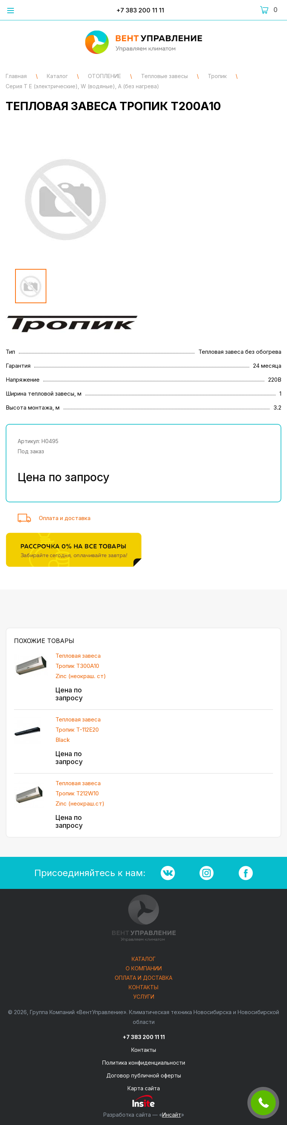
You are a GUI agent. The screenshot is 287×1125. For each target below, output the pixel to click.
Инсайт (171, 1114)
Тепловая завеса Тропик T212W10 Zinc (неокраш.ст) (79, 793)
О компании (144, 969)
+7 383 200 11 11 (140, 10)
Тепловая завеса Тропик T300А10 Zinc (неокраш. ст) (80, 666)
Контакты (143, 987)
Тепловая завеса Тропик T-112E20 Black (78, 729)
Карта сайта (143, 1088)
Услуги (143, 997)
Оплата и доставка (65, 518)
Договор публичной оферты (143, 1075)
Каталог (144, 959)
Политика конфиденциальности (143, 1062)
